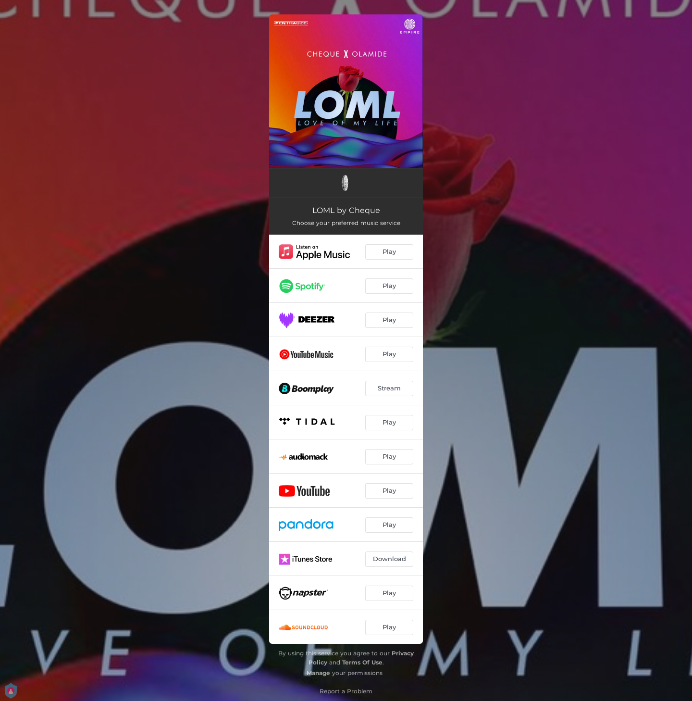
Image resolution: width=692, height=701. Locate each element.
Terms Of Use (362, 662)
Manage (318, 672)
